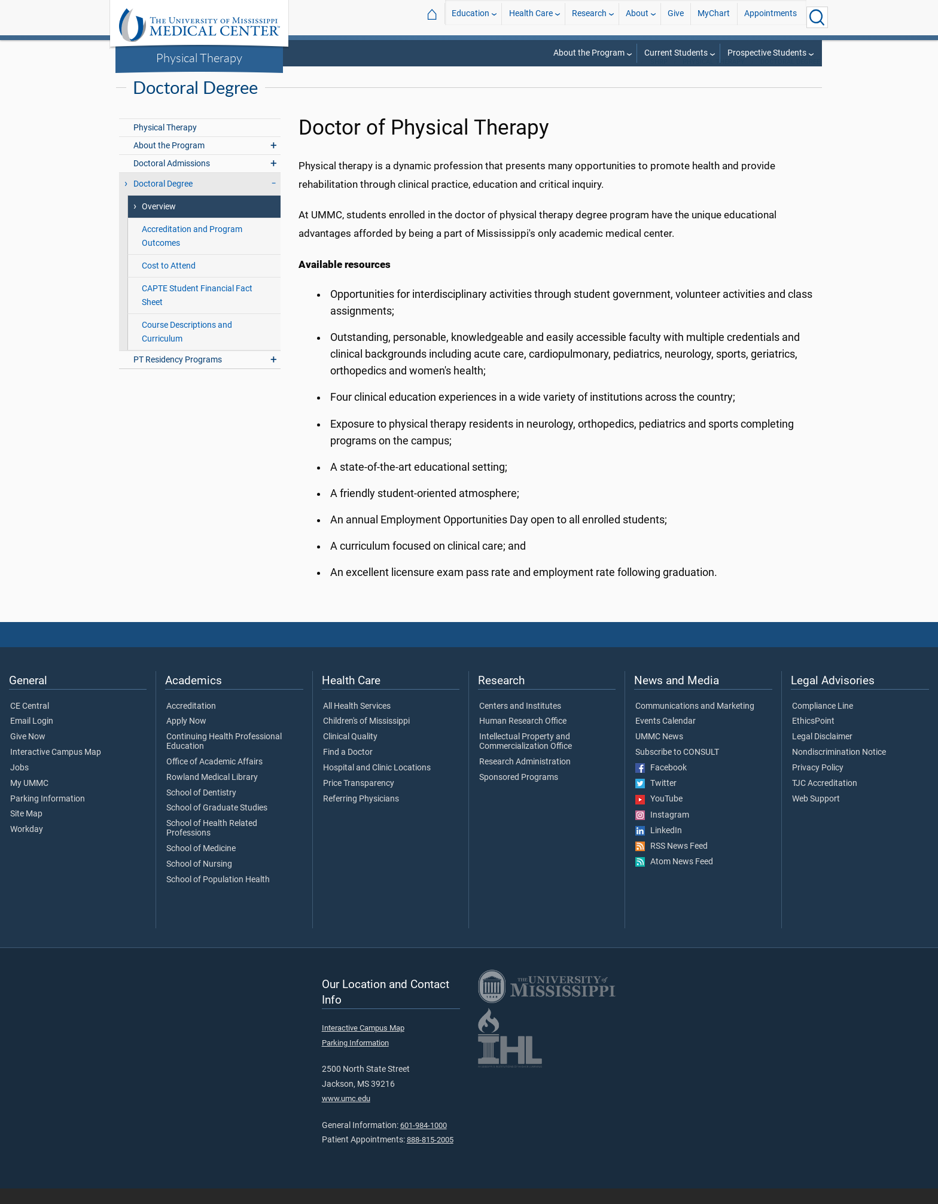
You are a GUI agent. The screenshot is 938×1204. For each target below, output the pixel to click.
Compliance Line (822, 722)
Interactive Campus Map (55, 768)
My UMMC (29, 799)
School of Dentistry (201, 808)
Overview (159, 222)
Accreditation (191, 722)
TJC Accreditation (824, 799)
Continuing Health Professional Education (224, 757)
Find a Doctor (348, 768)
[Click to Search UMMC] (817, 17)
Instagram (662, 831)
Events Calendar (665, 737)
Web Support (816, 814)
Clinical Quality (350, 752)
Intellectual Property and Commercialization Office (525, 757)
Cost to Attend (169, 281)
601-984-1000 (423, 1140)
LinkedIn (658, 846)
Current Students (676, 53)
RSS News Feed (671, 862)
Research (589, 17)
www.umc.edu (346, 1113)
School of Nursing (199, 880)
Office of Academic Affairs (214, 777)
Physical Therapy (199, 57)
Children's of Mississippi (366, 737)
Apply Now (186, 737)
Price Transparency (358, 799)
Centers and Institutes (520, 722)
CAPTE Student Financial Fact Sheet (197, 311)
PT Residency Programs (177, 375)
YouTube (659, 814)
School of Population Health (218, 895)
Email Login (31, 737)
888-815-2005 (430, 1155)
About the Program (589, 53)
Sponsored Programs (518, 793)
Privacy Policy (817, 783)
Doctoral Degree (790, 77)
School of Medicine (201, 864)
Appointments (770, 17)
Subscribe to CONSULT (677, 768)
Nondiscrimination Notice (839, 768)
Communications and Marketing (694, 722)
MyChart (714, 17)
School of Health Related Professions (211, 844)
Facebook (661, 783)
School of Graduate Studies (216, 823)
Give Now (27, 752)
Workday (26, 845)
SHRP (659, 77)
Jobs (19, 783)
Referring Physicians (361, 814)
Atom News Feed (674, 877)
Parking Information (47, 814)
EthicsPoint (813, 737)
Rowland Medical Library (212, 793)
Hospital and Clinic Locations (377, 783)
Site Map (26, 829)
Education (470, 17)
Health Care (531, 17)
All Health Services (357, 722)
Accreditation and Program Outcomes (192, 252)
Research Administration (525, 777)
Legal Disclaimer (822, 752)
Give (676, 17)
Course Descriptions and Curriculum (187, 347)
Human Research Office (523, 737)
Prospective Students (766, 53)
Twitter (656, 799)
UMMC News (659, 752)
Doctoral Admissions (171, 179)
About (637, 17)
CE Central (29, 722)
